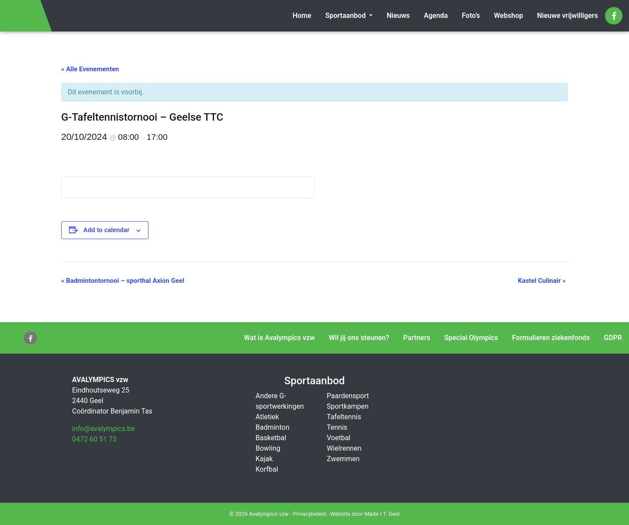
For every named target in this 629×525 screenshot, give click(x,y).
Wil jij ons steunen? (359, 338)
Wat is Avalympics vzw (279, 338)
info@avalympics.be (103, 428)
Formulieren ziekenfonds (551, 338)
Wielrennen (344, 448)
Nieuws (398, 15)
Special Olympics (471, 338)
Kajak (264, 459)
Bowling (268, 448)
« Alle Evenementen (90, 69)
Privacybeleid (309, 514)
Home (302, 15)
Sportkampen (348, 406)
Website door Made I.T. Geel (365, 514)
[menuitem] (302, 15)
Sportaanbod (346, 15)
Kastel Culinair (542, 281)
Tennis (337, 427)
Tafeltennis (344, 417)
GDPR (613, 338)
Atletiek (267, 417)
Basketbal (271, 438)
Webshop (508, 15)
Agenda (436, 15)
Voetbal (338, 438)
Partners (416, 338)
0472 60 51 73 (94, 439)
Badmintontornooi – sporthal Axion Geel (122, 281)
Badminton (273, 427)
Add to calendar (106, 229)
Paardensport (348, 396)
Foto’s (471, 15)
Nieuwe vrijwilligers (567, 15)
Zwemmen (343, 459)
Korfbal (267, 469)
